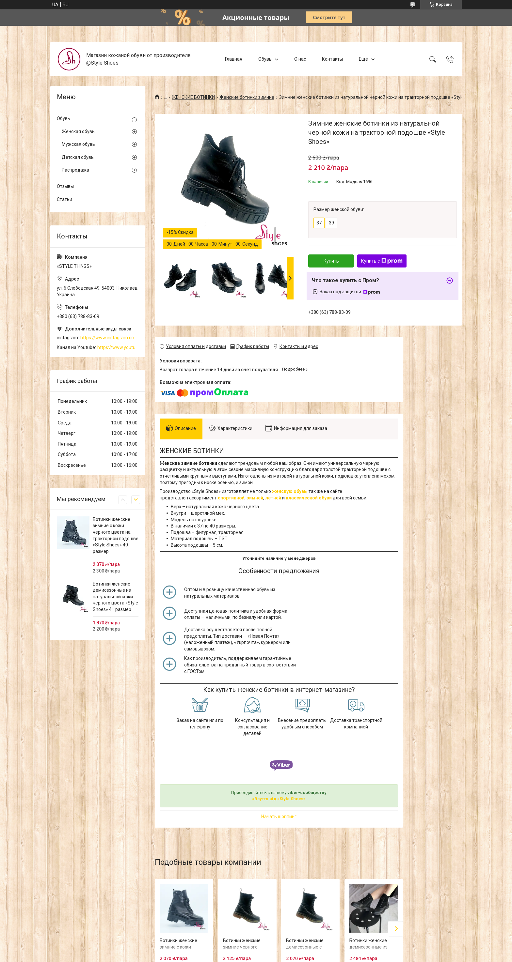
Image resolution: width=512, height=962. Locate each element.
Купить (331, 261)
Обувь (265, 59)
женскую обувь (289, 491)
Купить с (382, 261)
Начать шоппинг (278, 816)
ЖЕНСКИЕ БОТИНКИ (193, 97)
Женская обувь (78, 131)
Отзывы (65, 186)
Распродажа (75, 170)
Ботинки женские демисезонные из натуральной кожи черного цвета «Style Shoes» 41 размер (115, 596)
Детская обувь (78, 157)
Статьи (64, 199)
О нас (300, 59)
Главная (233, 59)
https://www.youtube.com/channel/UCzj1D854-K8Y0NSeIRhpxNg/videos (117, 347)
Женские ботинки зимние (246, 97)
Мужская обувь (78, 144)
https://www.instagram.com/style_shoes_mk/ (109, 337)
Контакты (332, 59)
